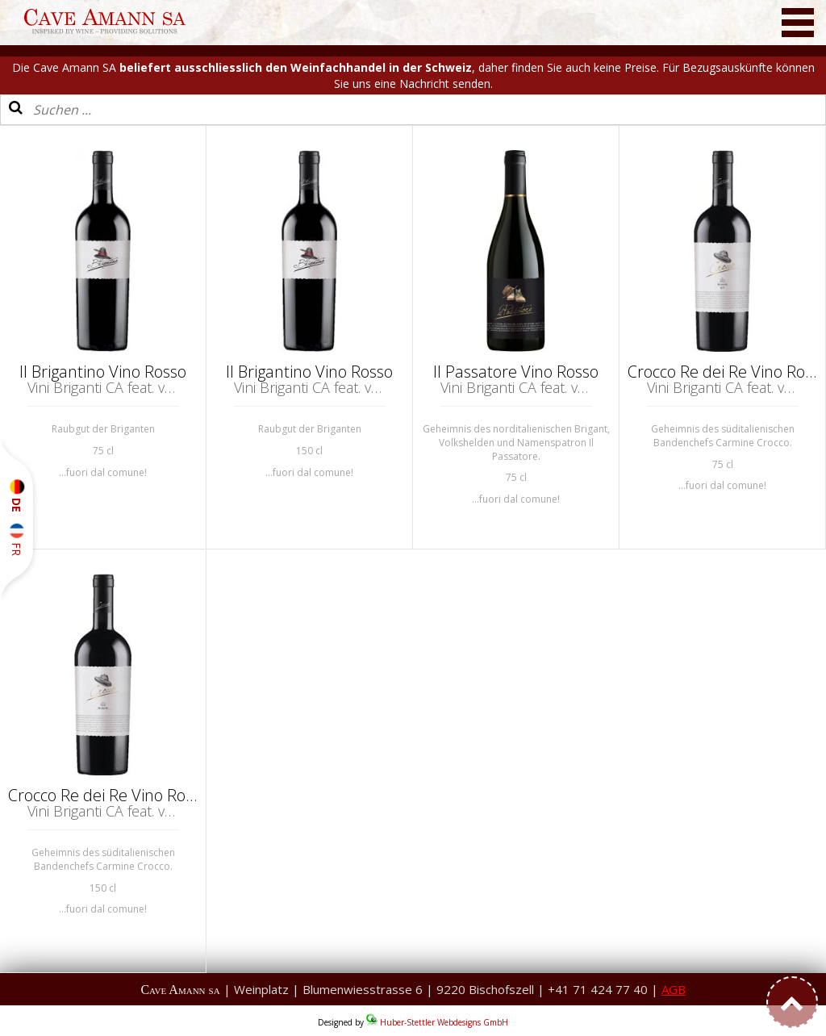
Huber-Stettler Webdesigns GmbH (444, 1022)
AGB (673, 989)
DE (16, 495)
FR (16, 539)
